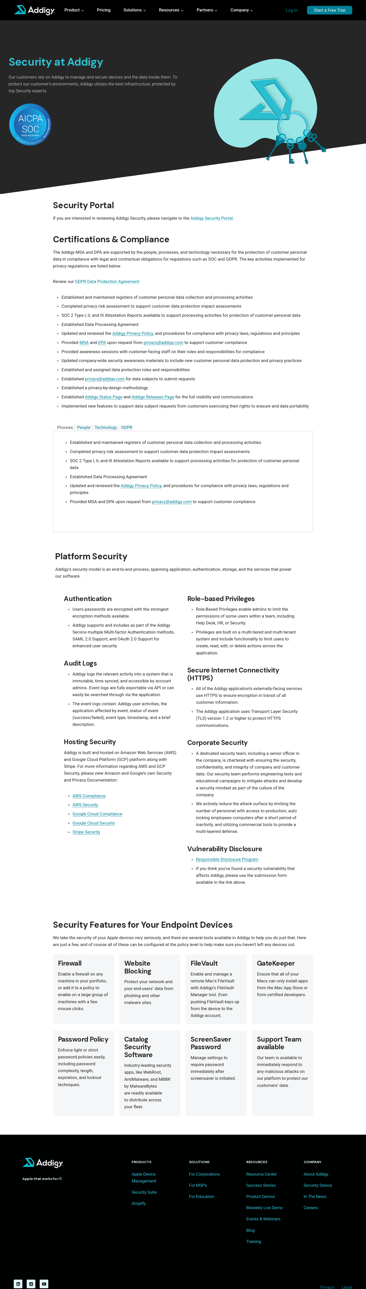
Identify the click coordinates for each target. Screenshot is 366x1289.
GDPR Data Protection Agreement (107, 281)
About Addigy (316, 1160)
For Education (202, 1182)
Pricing (104, 9)
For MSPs (198, 1171)
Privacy (327, 1273)
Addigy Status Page (103, 396)
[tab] (63, 428)
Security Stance (318, 1171)
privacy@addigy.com (163, 342)
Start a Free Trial (329, 10)
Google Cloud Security (91, 823)
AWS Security (83, 804)
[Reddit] (31, 1270)
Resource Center (261, 1160)
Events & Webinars (263, 1205)
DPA (102, 342)
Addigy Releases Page (153, 396)
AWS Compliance (86, 795)
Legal (347, 1273)
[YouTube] (44, 1270)
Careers (311, 1193)
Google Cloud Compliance (95, 813)
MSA (84, 342)
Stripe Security (84, 831)
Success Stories (261, 1171)
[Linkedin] (18, 1270)
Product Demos (260, 1182)
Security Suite (144, 1178)
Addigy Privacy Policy (132, 333)
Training (253, 1227)
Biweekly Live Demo (264, 1193)
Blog (250, 1216)
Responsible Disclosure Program (227, 845)
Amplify (139, 1189)
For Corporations (204, 1160)
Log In (292, 10)
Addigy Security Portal (211, 218)
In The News (315, 1182)
